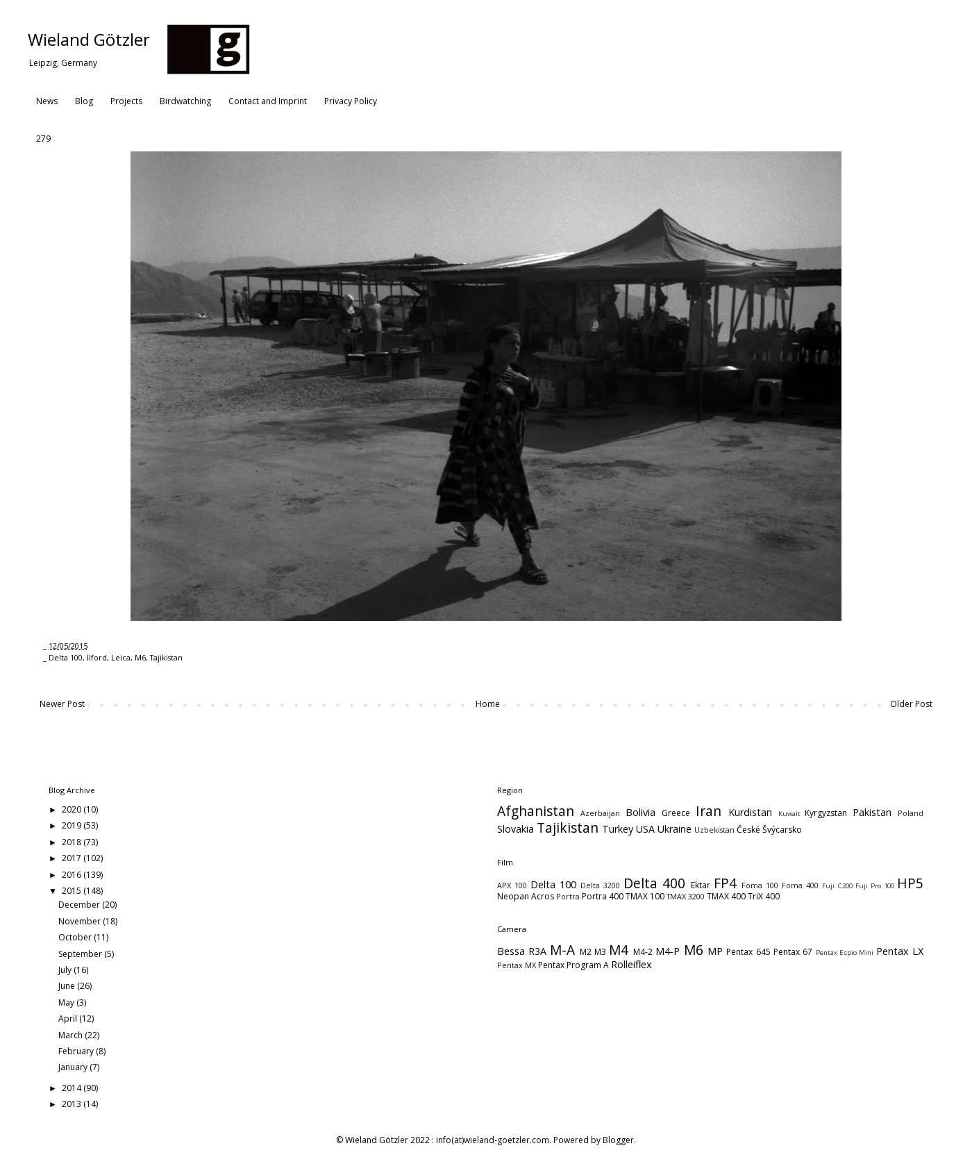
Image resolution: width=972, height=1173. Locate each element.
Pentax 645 (748, 952)
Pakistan (872, 812)
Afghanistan (535, 810)
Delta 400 (654, 883)
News (47, 101)
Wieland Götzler (89, 39)
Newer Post (62, 704)
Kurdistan (750, 812)
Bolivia (640, 812)
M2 (586, 952)
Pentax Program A (573, 965)
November (80, 921)
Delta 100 (66, 657)
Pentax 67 (792, 952)
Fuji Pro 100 (874, 885)
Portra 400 (602, 896)
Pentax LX (899, 951)
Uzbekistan (714, 829)
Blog (84, 101)
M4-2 (643, 952)
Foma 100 (759, 885)
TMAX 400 (726, 896)
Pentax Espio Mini (845, 952)
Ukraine (674, 828)
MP (715, 951)
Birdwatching (185, 101)
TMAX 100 (645, 896)
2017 (72, 858)
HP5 (910, 883)
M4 (618, 949)
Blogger (618, 1140)
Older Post (911, 704)
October (76, 937)
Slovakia (515, 828)
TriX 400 (764, 896)
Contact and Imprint (267, 101)
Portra (568, 896)
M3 (600, 952)
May (67, 1002)
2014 (72, 1088)
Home (488, 704)
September (81, 954)
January (74, 1067)
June (67, 986)
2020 (72, 809)
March (71, 1035)
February (77, 1051)
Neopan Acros (525, 896)
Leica (121, 657)
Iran (708, 810)
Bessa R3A (521, 951)
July (66, 970)
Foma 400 (800, 885)
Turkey (617, 828)
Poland (910, 813)
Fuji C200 (837, 885)
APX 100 (512, 885)
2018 (72, 842)
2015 (72, 891)
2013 (72, 1104)
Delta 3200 (600, 885)
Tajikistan (166, 657)
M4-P (667, 951)
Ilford (97, 657)
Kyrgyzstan (826, 813)
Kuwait (789, 813)
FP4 (725, 883)
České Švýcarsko (769, 829)
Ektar (700, 885)
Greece (676, 813)
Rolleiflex (631, 964)
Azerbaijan (600, 813)
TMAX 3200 (686, 896)
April (68, 1018)
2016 (72, 875)
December (80, 904)
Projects (126, 101)
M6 (140, 657)
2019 (72, 825)
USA (645, 828)
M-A (562, 949)
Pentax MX (516, 965)
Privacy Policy (350, 101)
